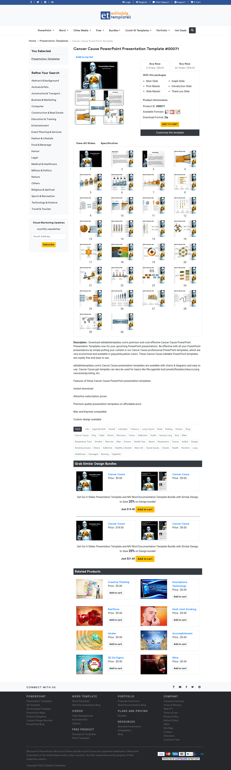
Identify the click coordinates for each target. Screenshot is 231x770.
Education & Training (43, 119)
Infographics (124, 730)
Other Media (81, 30)
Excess (127, 441)
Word (62, 30)
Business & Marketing (43, 100)
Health (175, 448)
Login (126, 2)
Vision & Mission (172, 705)
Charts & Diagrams (36, 716)
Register (141, 2)
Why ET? (168, 708)
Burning (105, 454)
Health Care (139, 441)
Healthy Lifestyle (123, 448)
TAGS (78, 429)
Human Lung (165, 435)
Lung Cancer (148, 429)
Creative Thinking (118, 582)
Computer (37, 106)
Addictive (107, 448)
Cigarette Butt (99, 429)
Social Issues (152, 448)
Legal (34, 157)
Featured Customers (129, 701)
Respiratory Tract (83, 441)
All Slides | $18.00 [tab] (185, 66)
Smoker (98, 441)
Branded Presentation (129, 726)
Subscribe (48, 245)
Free (99, 30)
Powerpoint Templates (84, 734)
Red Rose (113, 609)
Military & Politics (41, 170)
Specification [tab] (109, 143)
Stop (94, 435)
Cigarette (116, 454)
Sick (177, 435)
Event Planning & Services (46, 132)
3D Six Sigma (116, 657)
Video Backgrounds (82, 715)
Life (87, 429)
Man (119, 441)
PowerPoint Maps (35, 712)
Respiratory (163, 441)
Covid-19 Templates (137, 30)
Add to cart (145, 509)
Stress (110, 435)
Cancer (175, 441)
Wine (175, 657)
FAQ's (167, 724)
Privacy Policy (171, 716)
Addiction (142, 435)
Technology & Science (44, 202)
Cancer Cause (82, 435)
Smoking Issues (83, 448)
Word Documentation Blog (86, 705)
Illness (97, 448)
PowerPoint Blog (35, 724)
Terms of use (171, 712)
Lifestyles (123, 429)
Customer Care (172, 739)
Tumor (131, 435)
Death (153, 435)
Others (35, 183)
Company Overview (174, 701)
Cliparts (76, 723)
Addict (185, 441)
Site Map (168, 728)
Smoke (165, 448)
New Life (138, 448)
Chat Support (161, 2)
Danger (194, 441)
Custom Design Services (39, 720)
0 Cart (196, 2)
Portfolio (162, 30)
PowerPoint (45, 30)
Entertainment (40, 125)
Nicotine (185, 448)
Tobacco (134, 429)
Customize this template (170, 132)
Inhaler (112, 633)
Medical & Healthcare (44, 164)
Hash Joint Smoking (184, 609)
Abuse (151, 441)
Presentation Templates (54, 41)
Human (179, 429)
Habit (101, 435)
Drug (187, 429)
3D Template (33, 705)
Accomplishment (182, 633)
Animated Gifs (79, 719)
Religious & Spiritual (43, 189)
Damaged (93, 454)
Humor (35, 151)
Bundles (113, 30)
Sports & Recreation (43, 196)
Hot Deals (180, 30)
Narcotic (109, 441)
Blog (120, 734)
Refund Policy (171, 720)
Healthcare (80, 454)
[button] (192, 30)
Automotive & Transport (45, 93)
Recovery (121, 435)
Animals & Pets (39, 87)
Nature (35, 177)
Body (159, 429)
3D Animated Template (38, 708)
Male (184, 435)
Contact (168, 732)
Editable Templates (55, 765)
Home (32, 41)
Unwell (111, 429)
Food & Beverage (41, 145)
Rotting (168, 429)
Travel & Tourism (41, 209)
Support (179, 2)
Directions (169, 735)
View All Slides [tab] (85, 143)
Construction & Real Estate (47, 112)
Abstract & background (45, 80)
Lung (195, 448)
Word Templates (81, 701)
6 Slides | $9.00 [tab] (155, 66)
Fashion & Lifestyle (42, 138)
